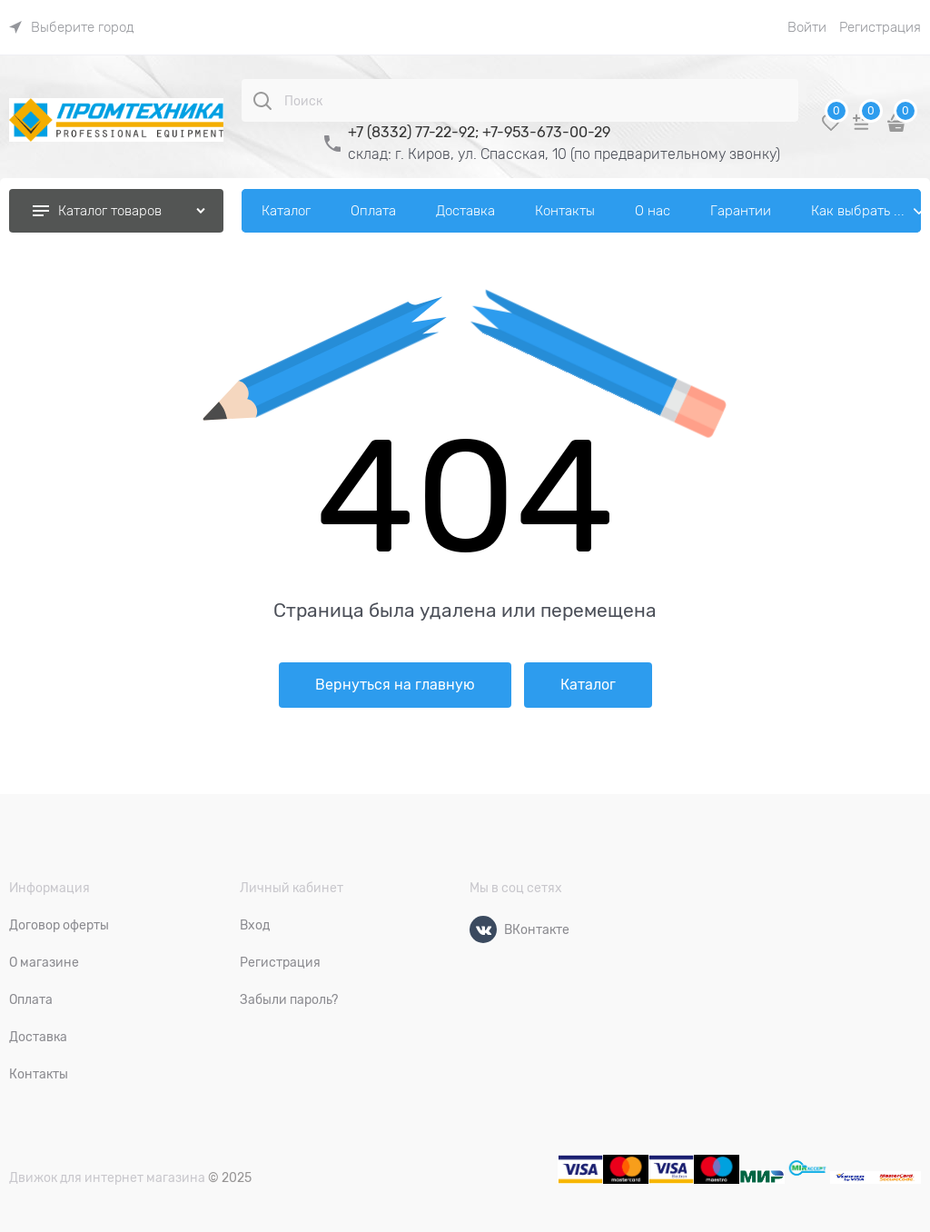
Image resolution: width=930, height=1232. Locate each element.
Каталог (588, 685)
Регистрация (880, 27)
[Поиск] (262, 101)
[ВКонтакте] (483, 929)
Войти (806, 27)
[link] (71, 27)
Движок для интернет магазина (107, 1177)
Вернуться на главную (395, 685)
